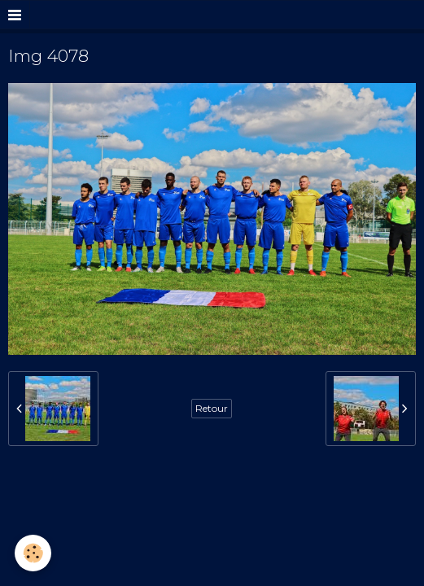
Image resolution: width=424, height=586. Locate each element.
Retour (211, 408)
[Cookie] (33, 553)
